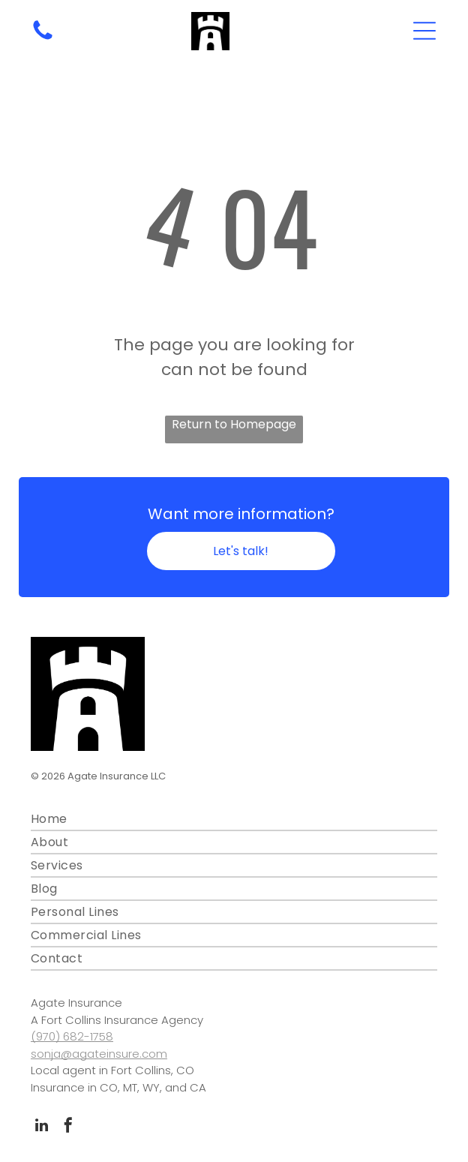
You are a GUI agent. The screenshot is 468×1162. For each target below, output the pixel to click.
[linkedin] (42, 1127)
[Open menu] (424, 31)
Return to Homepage (234, 424)
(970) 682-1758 (72, 1036)
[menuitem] (234, 819)
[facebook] (68, 1127)
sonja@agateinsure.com (99, 1053)
